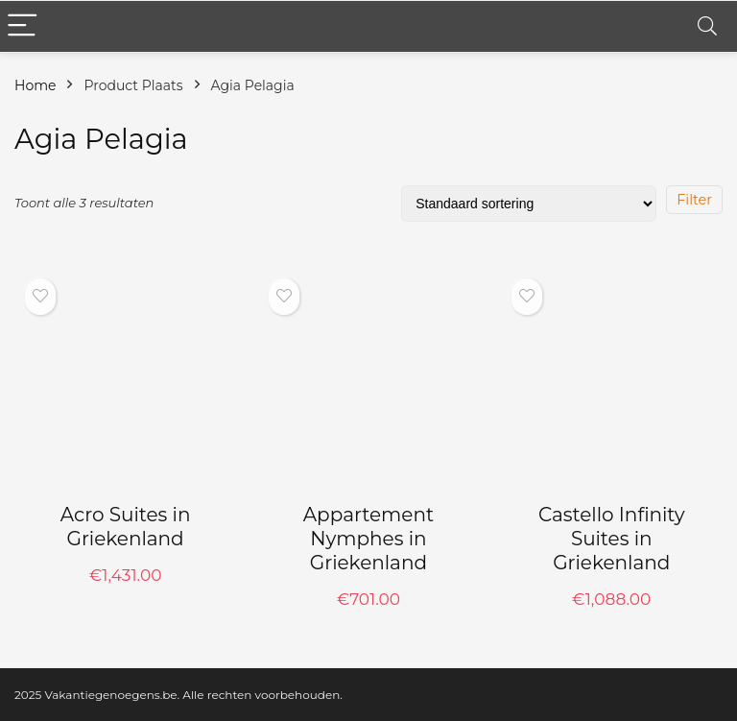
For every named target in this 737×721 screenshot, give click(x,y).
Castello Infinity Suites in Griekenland (611, 538)
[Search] (707, 26)
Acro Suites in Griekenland (125, 526)
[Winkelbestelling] (528, 203)
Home (35, 85)
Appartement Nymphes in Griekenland (368, 538)
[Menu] (23, 26)
